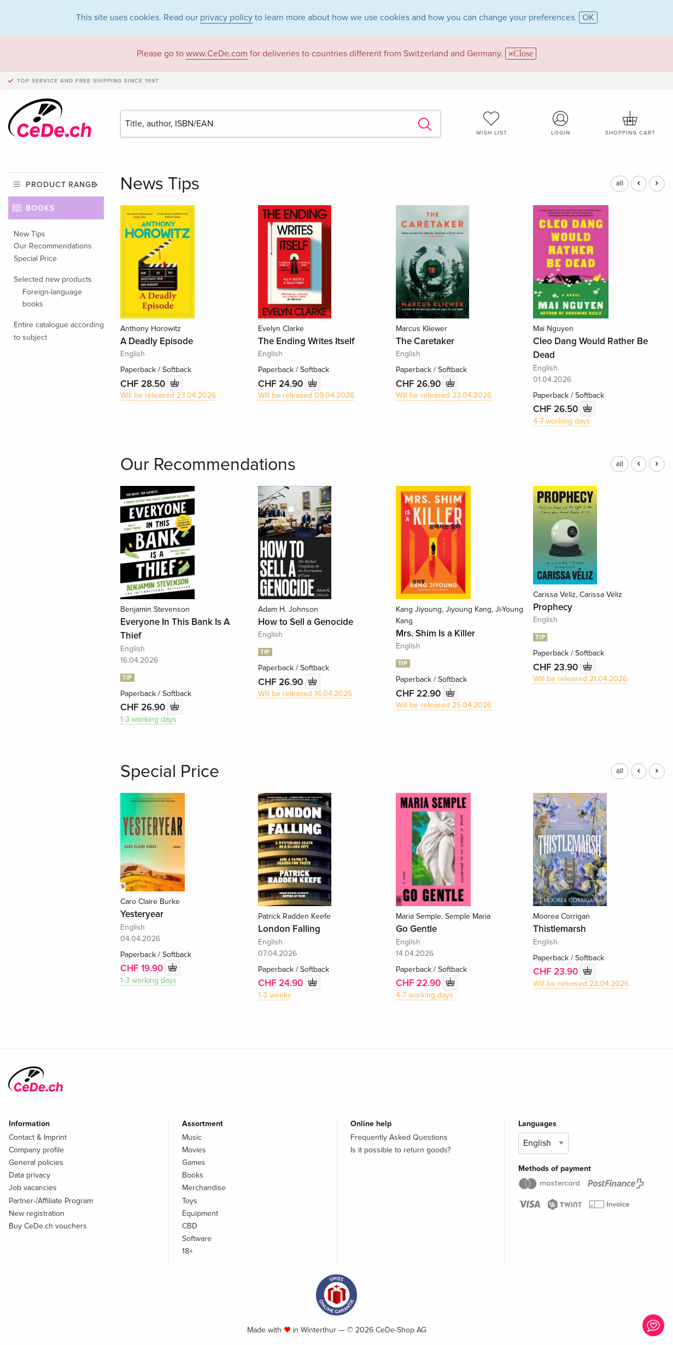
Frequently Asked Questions (399, 1137)
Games (194, 1162)
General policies (36, 1162)
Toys (189, 1200)
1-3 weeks (274, 995)
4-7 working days (561, 421)
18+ (187, 1251)
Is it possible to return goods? (400, 1150)
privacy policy (226, 17)
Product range (61, 184)
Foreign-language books (52, 298)
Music (192, 1137)
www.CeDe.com (217, 53)
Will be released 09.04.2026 (306, 395)
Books (40, 208)
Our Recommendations (53, 246)
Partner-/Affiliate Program (51, 1200)
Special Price (35, 258)
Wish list (491, 123)
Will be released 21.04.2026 (580, 678)
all (619, 183)
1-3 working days (148, 719)
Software (197, 1238)
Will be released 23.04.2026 (168, 395)
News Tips (160, 184)
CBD (189, 1226)
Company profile (36, 1150)
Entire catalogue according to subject (59, 330)
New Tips (29, 234)
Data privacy (29, 1175)
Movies (194, 1150)
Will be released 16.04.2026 (305, 693)
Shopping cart (630, 123)
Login (560, 123)
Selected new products (53, 279)
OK (588, 17)
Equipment (200, 1213)
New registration (37, 1213)
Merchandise (204, 1187)
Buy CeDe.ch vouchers (48, 1226)
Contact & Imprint (38, 1137)
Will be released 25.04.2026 (443, 705)
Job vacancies (33, 1187)
